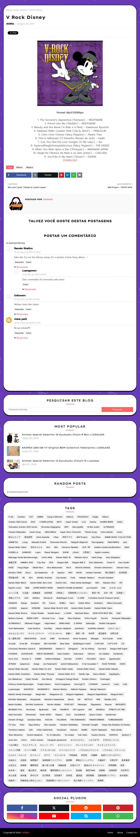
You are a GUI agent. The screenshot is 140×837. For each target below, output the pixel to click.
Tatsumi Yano (122, 567)
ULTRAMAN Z (15, 623)
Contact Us (131, 832)
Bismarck (48, 598)
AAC (26, 598)
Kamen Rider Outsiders (19, 674)
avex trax (13, 740)
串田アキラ (67, 537)
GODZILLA (13, 552)
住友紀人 (12, 760)
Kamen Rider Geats (64, 669)
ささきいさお (115, 587)
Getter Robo (84, 603)
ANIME (40, 516)
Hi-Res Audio (93, 526)
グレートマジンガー (84, 745)
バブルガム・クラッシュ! (114, 750)
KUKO (122, 663)
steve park (20, 319)
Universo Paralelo (70, 547)
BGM (127, 547)
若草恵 (69, 775)
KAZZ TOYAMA (109, 663)
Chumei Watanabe (17, 532)
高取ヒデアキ (14, 598)
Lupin (38, 552)
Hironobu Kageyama (50, 526)
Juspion (24, 608)
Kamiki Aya (84, 674)
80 (23, 577)
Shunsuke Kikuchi (58, 542)
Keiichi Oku (61, 582)
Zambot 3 (126, 734)
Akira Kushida (42, 537)
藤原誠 (79, 775)
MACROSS (29, 689)
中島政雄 (73, 755)
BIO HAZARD (50, 643)
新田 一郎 (80, 633)
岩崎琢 (23, 765)
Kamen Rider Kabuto (108, 669)
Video (119, 521)
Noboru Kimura (16, 618)
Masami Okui (109, 582)
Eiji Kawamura (41, 572)
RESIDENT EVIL (15, 709)
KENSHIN (36, 608)
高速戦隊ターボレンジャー (58, 780)
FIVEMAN (13, 653)
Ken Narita (47, 679)
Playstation (96, 704)
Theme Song (91, 532)
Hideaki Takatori (86, 577)
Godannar (118, 653)
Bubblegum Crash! (82, 643)
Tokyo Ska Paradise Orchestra (116, 724)
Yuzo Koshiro (34, 628)
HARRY (38, 658)
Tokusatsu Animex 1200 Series (23, 526)
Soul (68, 714)
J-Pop (55, 537)
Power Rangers (52, 552)
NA (79, 699)
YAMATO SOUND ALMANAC (70, 587)
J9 (52, 572)
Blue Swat (64, 643)
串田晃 (84, 755)
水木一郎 (86, 547)
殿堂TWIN (90, 770)
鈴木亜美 (124, 775)
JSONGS (10, 23)
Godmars (98, 603)
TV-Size (12, 724)
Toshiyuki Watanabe (121, 618)
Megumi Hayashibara (97, 694)
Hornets (68, 658)
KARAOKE (26, 552)
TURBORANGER (115, 719)
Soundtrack (79, 714)
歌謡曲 (79, 770)
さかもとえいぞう (16, 633)
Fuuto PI (110, 562)
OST (31, 516)
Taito (22, 724)
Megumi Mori (117, 694)
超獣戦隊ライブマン (107, 775)
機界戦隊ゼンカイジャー (61, 770)
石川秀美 (46, 775)
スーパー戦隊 (30, 750)
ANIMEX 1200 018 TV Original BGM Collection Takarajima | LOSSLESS (66, 447)
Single (95, 516)
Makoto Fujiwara (78, 689)
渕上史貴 (12, 775)
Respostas (22, 267)
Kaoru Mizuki (99, 674)
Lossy (25, 542)
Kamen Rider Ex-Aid (41, 669)
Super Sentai (72, 521)
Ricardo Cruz (48, 618)
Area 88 (23, 643)
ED (44, 603)
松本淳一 (12, 770)
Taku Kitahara (74, 618)
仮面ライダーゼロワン (111, 755)
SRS (90, 709)
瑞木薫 (23, 775)
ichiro (24, 740)
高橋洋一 (12, 780)
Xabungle (90, 623)
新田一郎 (96, 592)
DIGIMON (13, 603)
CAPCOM (99, 643)
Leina (116, 684)
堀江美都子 (110, 572)
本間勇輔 (112, 765)
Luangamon (29, 270)
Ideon (102, 658)
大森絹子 (102, 760)
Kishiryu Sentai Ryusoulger (21, 684)
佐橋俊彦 (36, 592)
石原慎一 (120, 592)
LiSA (125, 684)
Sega (61, 618)
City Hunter (61, 577)
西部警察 (90, 775)
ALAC (43, 638)
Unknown (20, 295)
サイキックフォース (106, 745)
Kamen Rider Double (81, 608)
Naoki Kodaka (15, 704)
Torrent (104, 618)
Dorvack (102, 648)
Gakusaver (79, 653)
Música (23, 10)
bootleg (48, 628)
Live (84, 521)
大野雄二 (87, 552)
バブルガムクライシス (89, 750)
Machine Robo (82, 613)
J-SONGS (13, 608)
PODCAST (69, 704)
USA (31, 729)
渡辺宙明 (28, 537)
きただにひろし (77, 740)
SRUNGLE (100, 709)
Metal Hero (38, 567)
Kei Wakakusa (15, 679)
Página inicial (12, 10)
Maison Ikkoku (60, 689)
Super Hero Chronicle (70, 532)
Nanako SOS (110, 699)
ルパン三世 (13, 592)
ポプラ (47, 755)
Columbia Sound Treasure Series (103, 598)
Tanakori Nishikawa (69, 724)
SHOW (66, 552)
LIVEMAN (93, 684)
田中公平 (34, 775)
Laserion (106, 684)
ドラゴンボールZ (47, 750)
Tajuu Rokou (34, 724)
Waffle (84, 729)
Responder (19, 262)
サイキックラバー (36, 633)
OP (120, 582)
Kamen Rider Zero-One (41, 582)
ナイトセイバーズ (67, 750)
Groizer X (26, 658)
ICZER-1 (79, 658)
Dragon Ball (62, 562)
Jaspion (60, 572)
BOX (33, 521)
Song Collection (54, 516)
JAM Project (81, 537)
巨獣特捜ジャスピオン (78, 592)
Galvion (91, 653)
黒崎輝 (100, 780)
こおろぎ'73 (93, 740)
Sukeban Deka (34, 719)
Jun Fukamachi (50, 663)
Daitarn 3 (60, 648)
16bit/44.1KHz (30, 638)
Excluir (28, 262)
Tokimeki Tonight (90, 724)
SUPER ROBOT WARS (43, 587)
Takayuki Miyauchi (79, 542)
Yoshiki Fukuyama (107, 623)
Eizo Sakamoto (96, 562)
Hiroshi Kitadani (105, 577)
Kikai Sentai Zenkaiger (81, 582)
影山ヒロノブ (14, 537)
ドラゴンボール (55, 633)
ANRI (52, 638)
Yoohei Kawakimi (34, 734)
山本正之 (12, 765)
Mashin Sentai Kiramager (20, 694)
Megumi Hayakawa (74, 694)
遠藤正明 (12, 562)
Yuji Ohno (96, 537)
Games (93, 521)
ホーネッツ (35, 755)
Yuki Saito (82, 734)
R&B (27, 587)
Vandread (61, 729)
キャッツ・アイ (47, 745)
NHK (98, 699)
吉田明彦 (48, 592)
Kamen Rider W (63, 557)
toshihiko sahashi (96, 628)
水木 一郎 (108, 592)
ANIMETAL (13, 542)
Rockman (30, 709)
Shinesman (31, 714)
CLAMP (80, 598)
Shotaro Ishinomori (103, 567)
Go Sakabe (104, 653)
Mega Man (41, 694)
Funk (73, 577)
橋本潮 (43, 770)
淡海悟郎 (113, 770)
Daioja (24, 603)
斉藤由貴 (62, 765)
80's (48, 547)
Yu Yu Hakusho (53, 734)
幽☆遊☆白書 (48, 765)
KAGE (11, 567)
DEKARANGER (45, 648)
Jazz (125, 542)
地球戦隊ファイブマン (52, 760)
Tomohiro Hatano (17, 729)
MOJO (79, 572)
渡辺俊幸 (102, 633)
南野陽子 (34, 760)
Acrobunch (64, 638)
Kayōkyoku (114, 674)
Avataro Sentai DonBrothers (107, 547)
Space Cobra (95, 714)
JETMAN (12, 663)
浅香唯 (102, 770)
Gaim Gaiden (63, 653)
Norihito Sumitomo (34, 704)
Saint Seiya (97, 557)
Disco (28, 572)
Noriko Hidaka (54, 704)
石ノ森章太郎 (14, 638)
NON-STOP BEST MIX (103, 613)
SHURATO (64, 709)
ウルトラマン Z (29, 745)
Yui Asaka (69, 734)
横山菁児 (32, 770)
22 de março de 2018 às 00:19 (27, 252)
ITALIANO (91, 658)
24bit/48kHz (50, 532)
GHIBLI (62, 603)
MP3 (66, 526)
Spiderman (111, 714)
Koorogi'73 (79, 684)
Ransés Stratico (23, 248)
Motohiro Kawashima (54, 699)
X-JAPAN (78, 623)
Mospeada (35, 699)
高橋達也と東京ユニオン (31, 780)
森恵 (22, 770)
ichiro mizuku (37, 740)
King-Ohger (23, 567)
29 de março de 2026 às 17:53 (27, 322)
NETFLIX (88, 699)
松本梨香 (123, 572)
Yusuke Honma (98, 734)
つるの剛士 (13, 745)
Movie (71, 699)
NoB (119, 613)
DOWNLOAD (70, 160)
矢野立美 (114, 633)
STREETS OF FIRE (117, 709)
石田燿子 (58, 775)
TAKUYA (48, 719)
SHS (54, 709)
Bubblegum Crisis (65, 598)
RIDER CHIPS (32, 618)
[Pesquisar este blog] (54, 409)
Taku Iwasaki (50, 724)
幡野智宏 (34, 765)
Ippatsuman (114, 658)
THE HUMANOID (77, 719)
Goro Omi (13, 658)
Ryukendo (43, 709)
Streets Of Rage (16, 719)
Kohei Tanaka (37, 613)
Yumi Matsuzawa (16, 628)
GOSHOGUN (27, 653)
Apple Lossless (102, 552)
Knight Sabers (44, 684)
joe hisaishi (92, 587)
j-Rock (76, 552)
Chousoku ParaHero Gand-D (22, 648)
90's (31, 577)
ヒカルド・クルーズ (17, 755)
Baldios (36, 598)
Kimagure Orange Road (67, 679)
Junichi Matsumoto (69, 663)
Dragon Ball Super (118, 648)
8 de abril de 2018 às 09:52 (34, 274)
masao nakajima (63, 628)
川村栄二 (60, 592)
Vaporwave (49, 623)
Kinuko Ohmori (89, 679)
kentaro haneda (93, 572)
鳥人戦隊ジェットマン (83, 780)
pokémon (79, 628)
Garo (72, 603)
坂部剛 (69, 760)
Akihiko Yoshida (44, 577)
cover (119, 532)
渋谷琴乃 (125, 770)
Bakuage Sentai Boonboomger (23, 557)
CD (122, 643)
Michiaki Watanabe (17, 699)
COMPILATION (46, 521)
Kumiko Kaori (54, 613)
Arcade (12, 643)
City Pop (41, 562)
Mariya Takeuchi (97, 689)
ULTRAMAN (109, 526)
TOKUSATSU (82, 516)
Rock (68, 567)
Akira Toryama (80, 638)
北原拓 (23, 760)
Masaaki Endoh (39, 542)
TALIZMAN (61, 719)
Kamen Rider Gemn (86, 669)
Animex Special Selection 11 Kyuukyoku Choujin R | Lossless (60, 460)
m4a (103, 587)
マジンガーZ (59, 755)
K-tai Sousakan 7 (90, 663)
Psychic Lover (15, 587)
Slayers (58, 714)
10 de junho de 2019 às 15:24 (27, 299)
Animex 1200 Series (18, 521)
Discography (98, 542)
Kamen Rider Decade (18, 669)
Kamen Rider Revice (18, 613)
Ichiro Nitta (47, 557)
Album (19, 167)
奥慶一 (69, 633)
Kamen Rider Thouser (44, 674)
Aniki (119, 638)
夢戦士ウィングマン (85, 760)
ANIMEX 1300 (26, 562)
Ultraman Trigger (32, 623)
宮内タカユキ (36, 547)
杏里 (122, 765)
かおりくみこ (114, 628)
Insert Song (35, 532)
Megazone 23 (56, 694)
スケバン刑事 (14, 750)
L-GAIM (67, 613)
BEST (59, 521)
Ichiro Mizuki (107, 532)
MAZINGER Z (43, 689)
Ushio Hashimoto (45, 729)
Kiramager (105, 679)
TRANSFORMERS (96, 719)
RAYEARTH (120, 704)
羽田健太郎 (13, 577)
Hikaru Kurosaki (114, 603)
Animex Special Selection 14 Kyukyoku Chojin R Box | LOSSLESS (63, 434)
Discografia (77, 526)
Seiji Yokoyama (113, 557)
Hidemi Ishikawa (52, 658)
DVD (51, 562)
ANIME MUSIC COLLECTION (118, 537)
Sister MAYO (45, 714)
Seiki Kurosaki (15, 714)
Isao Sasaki (124, 562)
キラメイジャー (65, 745)
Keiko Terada (32, 679)
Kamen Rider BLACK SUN (55, 608)
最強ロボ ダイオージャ (94, 765)
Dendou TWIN (15, 572)
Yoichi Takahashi (99, 729)
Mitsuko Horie (81, 557)
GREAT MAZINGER (45, 653)
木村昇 (91, 633)
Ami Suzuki (108, 638)
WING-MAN (64, 623)
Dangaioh (73, 648)
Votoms (73, 729)
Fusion (52, 603)
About (120, 832)
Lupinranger (14, 689)
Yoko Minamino (16, 734)
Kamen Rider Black (17, 582)
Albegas (95, 638)
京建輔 (94, 755)
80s (56, 547)
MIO (70, 572)
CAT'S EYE (112, 643)
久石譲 (25, 592)
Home (110, 832)
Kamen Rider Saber (17, 547)
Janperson (25, 663)
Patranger (82, 704)
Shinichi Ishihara (82, 567)
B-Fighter (35, 643)
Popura (108, 704)
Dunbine (35, 603)
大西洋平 (114, 760)
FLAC (11, 516)
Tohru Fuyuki (91, 618)
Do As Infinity (88, 648)
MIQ (97, 582)
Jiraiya (36, 663)
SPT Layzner (78, 709)
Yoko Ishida (116, 729)
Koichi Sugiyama (62, 684)
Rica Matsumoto (54, 567)
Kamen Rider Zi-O (66, 674)
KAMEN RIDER (106, 521)
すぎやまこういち (111, 740)
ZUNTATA (113, 734)
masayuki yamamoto (57, 740)
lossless (21, 516)
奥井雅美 (126, 760)
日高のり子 (75, 765)
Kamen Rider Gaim (103, 608)
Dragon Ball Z (78, 562)
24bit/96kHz (113, 542)
